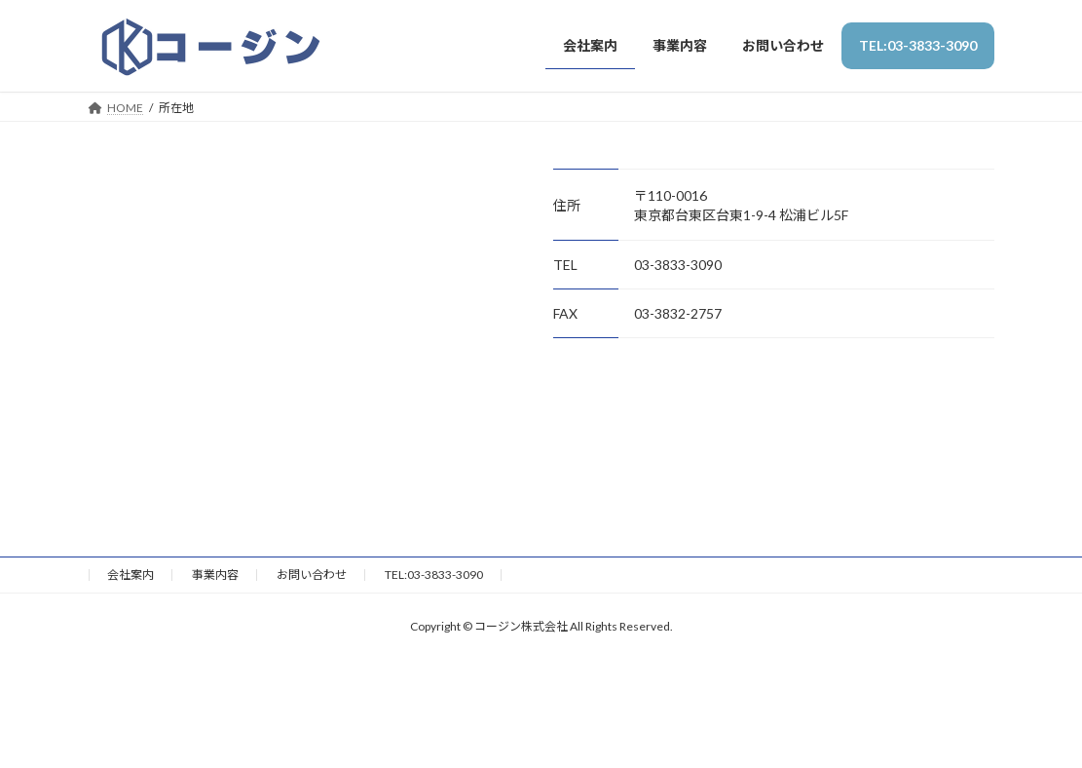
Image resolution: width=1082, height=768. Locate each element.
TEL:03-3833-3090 (434, 574)
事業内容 (215, 574)
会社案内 (130, 574)
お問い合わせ (312, 574)
